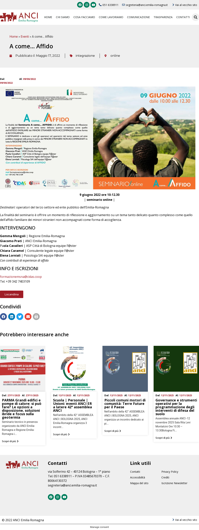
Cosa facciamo (84, 17)
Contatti (183, 17)
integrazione (85, 56)
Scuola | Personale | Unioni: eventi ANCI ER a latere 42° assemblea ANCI (72, 405)
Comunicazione (138, 17)
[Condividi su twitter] (19, 316)
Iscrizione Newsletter (174, 483)
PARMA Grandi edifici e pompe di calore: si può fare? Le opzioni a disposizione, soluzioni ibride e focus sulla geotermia (21, 409)
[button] (11, 294)
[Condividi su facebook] (3, 316)
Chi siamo (63, 17)
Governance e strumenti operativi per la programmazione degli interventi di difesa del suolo (176, 407)
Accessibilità (137, 477)
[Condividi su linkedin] (11, 316)
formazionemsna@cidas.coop (21, 277)
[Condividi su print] (36, 316)
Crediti (165, 477)
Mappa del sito (139, 483)
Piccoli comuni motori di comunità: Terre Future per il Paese (125, 403)
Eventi (25, 36)
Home (48, 17)
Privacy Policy (169, 471)
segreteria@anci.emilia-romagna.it (72, 485)
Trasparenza (163, 17)
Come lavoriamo (111, 17)
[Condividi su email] (28, 316)
